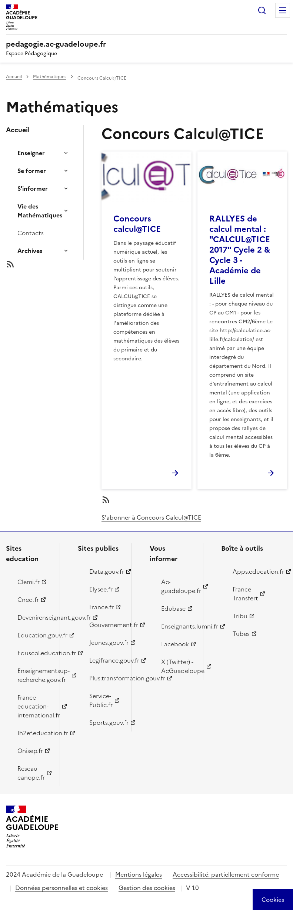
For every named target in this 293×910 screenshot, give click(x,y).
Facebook (175, 644)
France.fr (101, 607)
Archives (29, 250)
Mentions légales (138, 874)
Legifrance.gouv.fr (106, 660)
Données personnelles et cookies (61, 887)
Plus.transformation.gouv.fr (106, 678)
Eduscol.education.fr (34, 653)
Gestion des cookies (147, 887)
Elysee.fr (101, 589)
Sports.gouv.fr (106, 722)
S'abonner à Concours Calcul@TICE (151, 517)
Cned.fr (28, 599)
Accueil (14, 76)
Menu (282, 10)
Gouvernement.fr (106, 624)
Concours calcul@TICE (137, 224)
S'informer (32, 188)
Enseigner (31, 153)
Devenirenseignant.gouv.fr (34, 617)
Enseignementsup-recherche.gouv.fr (34, 675)
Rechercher (261, 10)
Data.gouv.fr (106, 571)
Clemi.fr (28, 581)
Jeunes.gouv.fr (106, 642)
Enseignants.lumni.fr (178, 626)
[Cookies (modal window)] (273, 899)
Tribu (240, 615)
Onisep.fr (30, 750)
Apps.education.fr (249, 571)
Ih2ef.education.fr (34, 733)
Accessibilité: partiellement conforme (226, 874)
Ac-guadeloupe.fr (178, 586)
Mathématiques (49, 76)
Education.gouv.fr (34, 635)
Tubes (241, 633)
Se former (31, 170)
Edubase (173, 608)
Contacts (30, 233)
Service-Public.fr (101, 700)
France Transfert (245, 594)
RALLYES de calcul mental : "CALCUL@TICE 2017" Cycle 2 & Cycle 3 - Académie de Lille (239, 250)
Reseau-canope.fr (31, 773)
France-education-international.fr (34, 706)
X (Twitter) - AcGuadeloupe (178, 666)
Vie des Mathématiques (39, 211)
